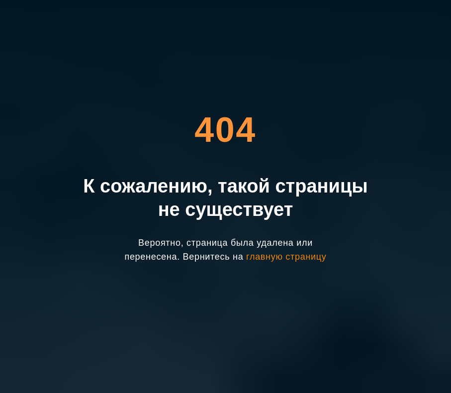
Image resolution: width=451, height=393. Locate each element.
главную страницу (286, 257)
